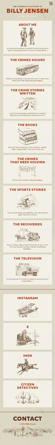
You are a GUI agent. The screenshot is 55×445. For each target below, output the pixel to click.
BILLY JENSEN (27, 10)
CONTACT (27, 418)
